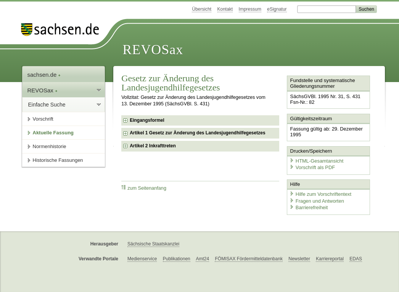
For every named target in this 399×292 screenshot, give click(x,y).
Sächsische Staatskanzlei (153, 243)
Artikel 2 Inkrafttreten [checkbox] (153, 145)
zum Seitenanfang (143, 188)
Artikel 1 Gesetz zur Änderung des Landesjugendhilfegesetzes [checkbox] (197, 133)
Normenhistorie (49, 146)
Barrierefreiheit (309, 207)
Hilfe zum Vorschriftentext (320, 194)
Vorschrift (43, 119)
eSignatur (276, 9)
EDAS (355, 258)
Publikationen (176, 258)
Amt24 (202, 258)
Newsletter (299, 258)
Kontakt (225, 9)
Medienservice (142, 258)
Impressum (250, 9)
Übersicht (201, 9)
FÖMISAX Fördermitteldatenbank (248, 258)
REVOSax (152, 49)
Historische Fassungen (58, 160)
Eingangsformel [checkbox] (147, 120)
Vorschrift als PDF (312, 167)
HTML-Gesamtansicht (316, 160)
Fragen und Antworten (317, 200)
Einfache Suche (47, 105)
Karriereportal (330, 258)
